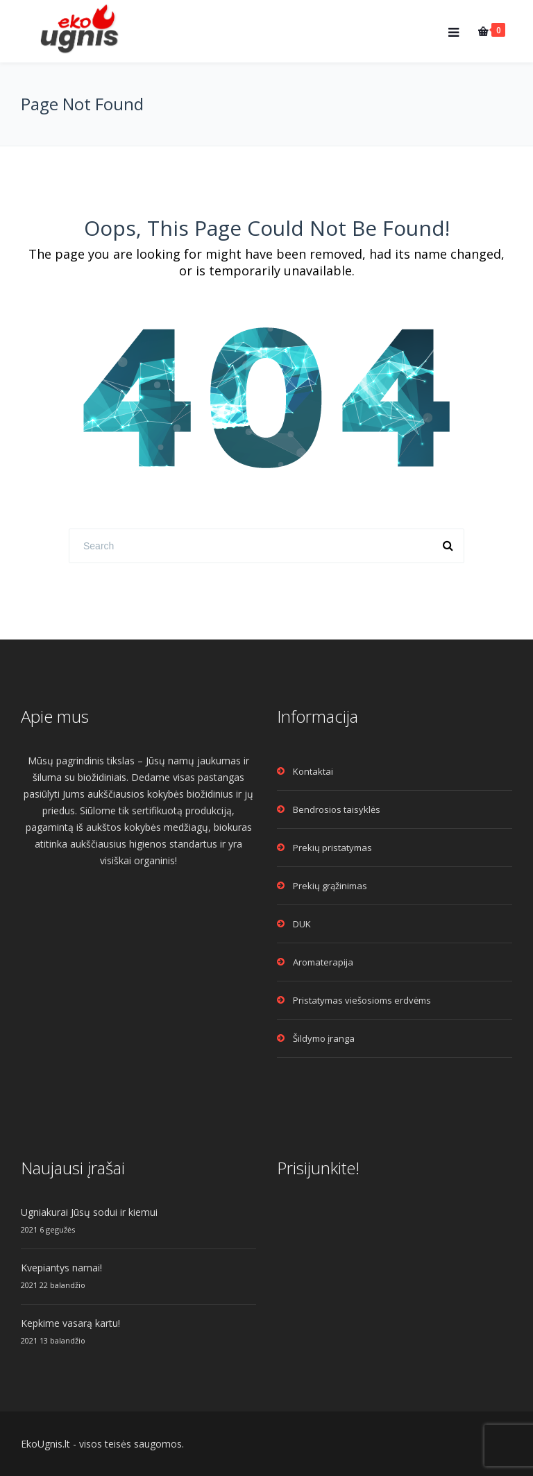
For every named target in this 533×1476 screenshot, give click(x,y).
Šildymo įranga (324, 1038)
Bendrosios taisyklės (336, 809)
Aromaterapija (323, 962)
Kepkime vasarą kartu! (70, 1323)
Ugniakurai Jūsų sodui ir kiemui (89, 1212)
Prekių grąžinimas (330, 885)
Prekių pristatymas (332, 847)
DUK (302, 924)
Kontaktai (313, 771)
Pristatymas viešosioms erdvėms (362, 1000)
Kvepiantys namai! (61, 1267)
